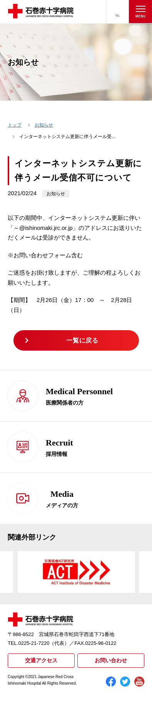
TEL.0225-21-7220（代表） (38, 643)
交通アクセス (41, 660)
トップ (15, 125)
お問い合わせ (111, 660)
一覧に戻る (82, 340)
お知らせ (44, 125)
